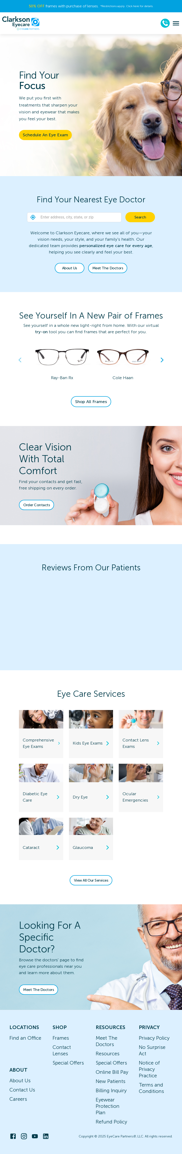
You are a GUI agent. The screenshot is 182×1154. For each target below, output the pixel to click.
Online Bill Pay (112, 1072)
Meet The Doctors (107, 268)
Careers (18, 1099)
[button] (33, 217)
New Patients (110, 1081)
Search (140, 217)
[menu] (176, 23)
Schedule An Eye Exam (45, 135)
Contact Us (22, 1090)
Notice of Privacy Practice (149, 1069)
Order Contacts (36, 505)
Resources (107, 1053)
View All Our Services (91, 880)
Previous (20, 360)
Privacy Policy (154, 1038)
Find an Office (25, 1038)
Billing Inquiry (111, 1090)
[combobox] (91, 217)
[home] (21, 23)
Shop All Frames (91, 401)
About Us (69, 268)
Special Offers (68, 1063)
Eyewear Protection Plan (107, 1106)
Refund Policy (111, 1122)
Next (162, 360)
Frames (61, 1038)
